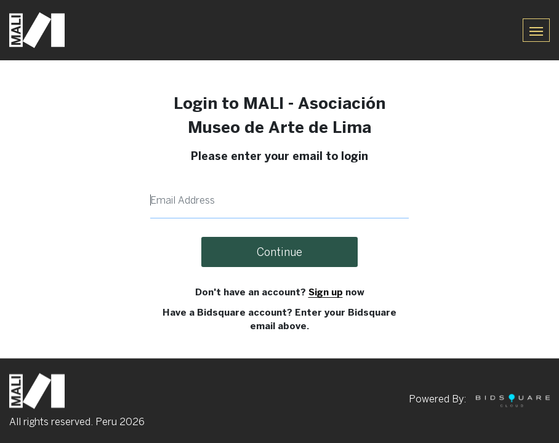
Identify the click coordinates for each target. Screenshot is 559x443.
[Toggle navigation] (536, 29)
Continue (279, 251)
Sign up (325, 292)
